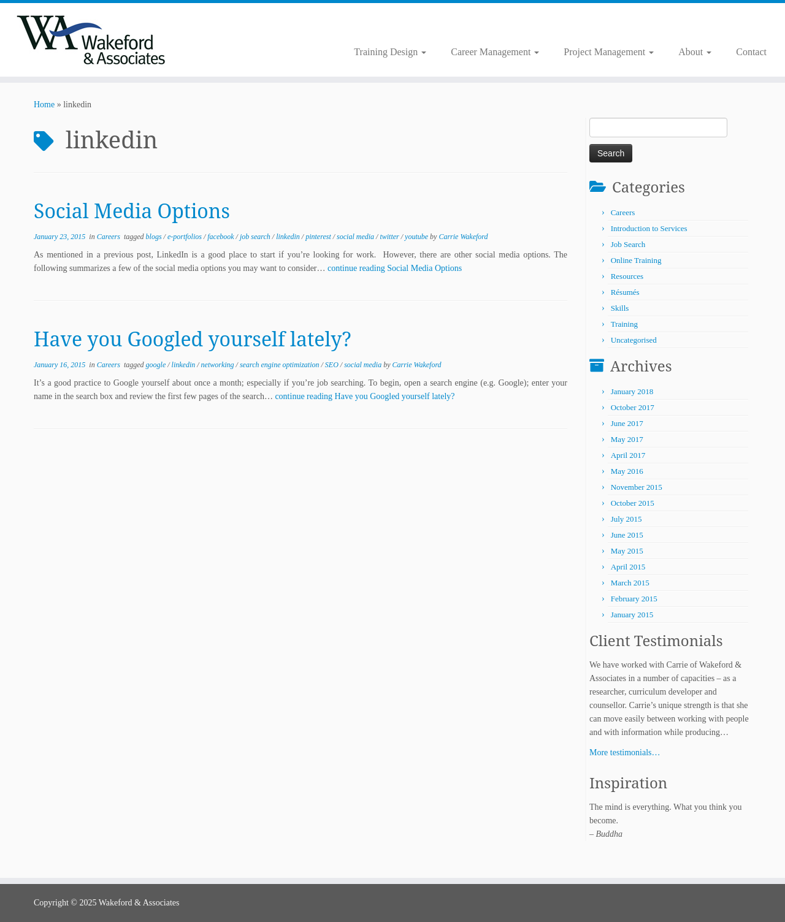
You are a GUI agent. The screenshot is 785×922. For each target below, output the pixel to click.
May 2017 (627, 439)
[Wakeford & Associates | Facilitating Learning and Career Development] (90, 39)
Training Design (390, 52)
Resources (627, 276)
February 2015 (634, 598)
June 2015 (627, 534)
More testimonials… (625, 752)
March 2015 (630, 582)
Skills (620, 308)
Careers (109, 236)
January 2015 (632, 614)
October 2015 (632, 503)
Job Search (628, 244)
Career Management (495, 52)
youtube (417, 236)
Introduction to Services (649, 228)
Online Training (636, 260)
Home (44, 104)
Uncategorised (634, 340)
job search (256, 236)
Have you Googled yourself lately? (192, 339)
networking (218, 364)
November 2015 (636, 487)
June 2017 (627, 423)
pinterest (319, 236)
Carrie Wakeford (463, 236)
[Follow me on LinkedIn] (233, 24)
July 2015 (626, 519)
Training (624, 324)
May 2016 (627, 471)
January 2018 (632, 391)
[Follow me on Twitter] (225, 24)
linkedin (289, 236)
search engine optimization (280, 364)
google (157, 364)
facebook (221, 236)
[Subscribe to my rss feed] (217, 24)
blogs (155, 236)
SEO (332, 364)
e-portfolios (185, 236)
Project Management (609, 52)
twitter (390, 236)
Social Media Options (132, 210)
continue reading (394, 268)
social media (356, 236)
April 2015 (628, 566)
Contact (751, 52)
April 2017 (628, 455)
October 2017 (632, 407)
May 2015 (627, 550)
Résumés (625, 292)
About (694, 52)
